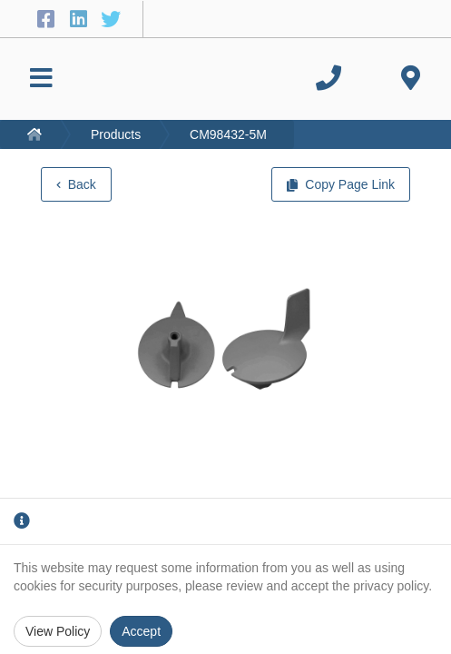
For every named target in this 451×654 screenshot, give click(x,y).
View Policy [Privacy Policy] (57, 631)
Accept (141, 631)
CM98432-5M (228, 134)
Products (116, 134)
